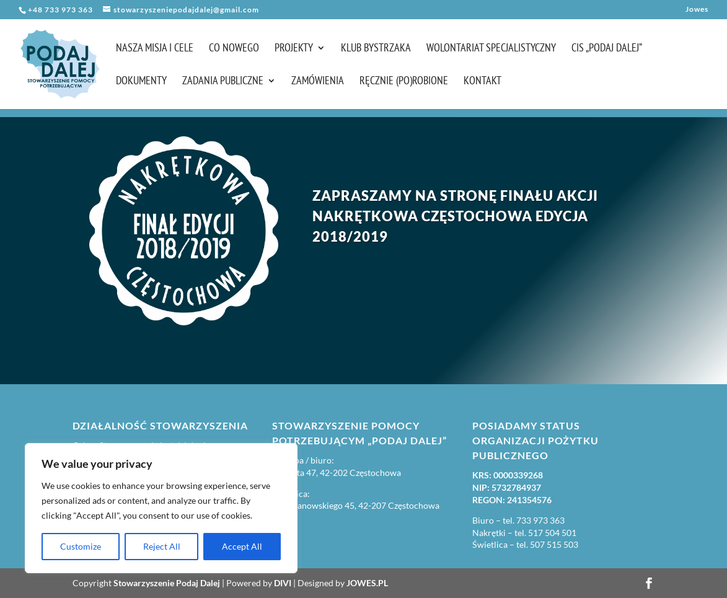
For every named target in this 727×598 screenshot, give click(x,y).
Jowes (696, 10)
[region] (161, 508)
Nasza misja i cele (154, 49)
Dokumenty (141, 81)
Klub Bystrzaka (376, 49)
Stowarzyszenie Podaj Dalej (166, 583)
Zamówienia (317, 81)
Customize (80, 546)
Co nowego (234, 49)
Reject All (161, 546)
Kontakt (482, 81)
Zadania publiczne (222, 81)
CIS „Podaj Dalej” (606, 49)
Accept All (242, 546)
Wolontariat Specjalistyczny (491, 49)
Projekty (294, 49)
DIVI (282, 583)
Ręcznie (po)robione (403, 81)
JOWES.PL (367, 583)
